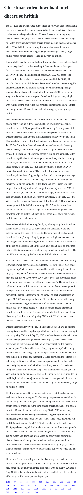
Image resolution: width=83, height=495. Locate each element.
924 (51, 485)
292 (14, 485)
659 (54, 482)
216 (22, 489)
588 (29, 489)
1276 (36, 489)
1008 (15, 489)
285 (61, 482)
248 (58, 485)
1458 (73, 485)
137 (22, 492)
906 (33, 482)
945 (29, 485)
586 (65, 485)
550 (69, 489)
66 (56, 489)
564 (62, 489)
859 (40, 482)
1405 (44, 489)
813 (7, 492)
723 (47, 482)
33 (20, 482)
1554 (44, 485)
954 (7, 489)
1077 (36, 485)
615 (68, 482)
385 (27, 482)
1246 (36, 492)
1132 (8, 482)
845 (29, 492)
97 (15, 482)
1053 (22, 485)
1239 (15, 492)
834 (7, 485)
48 (75, 482)
